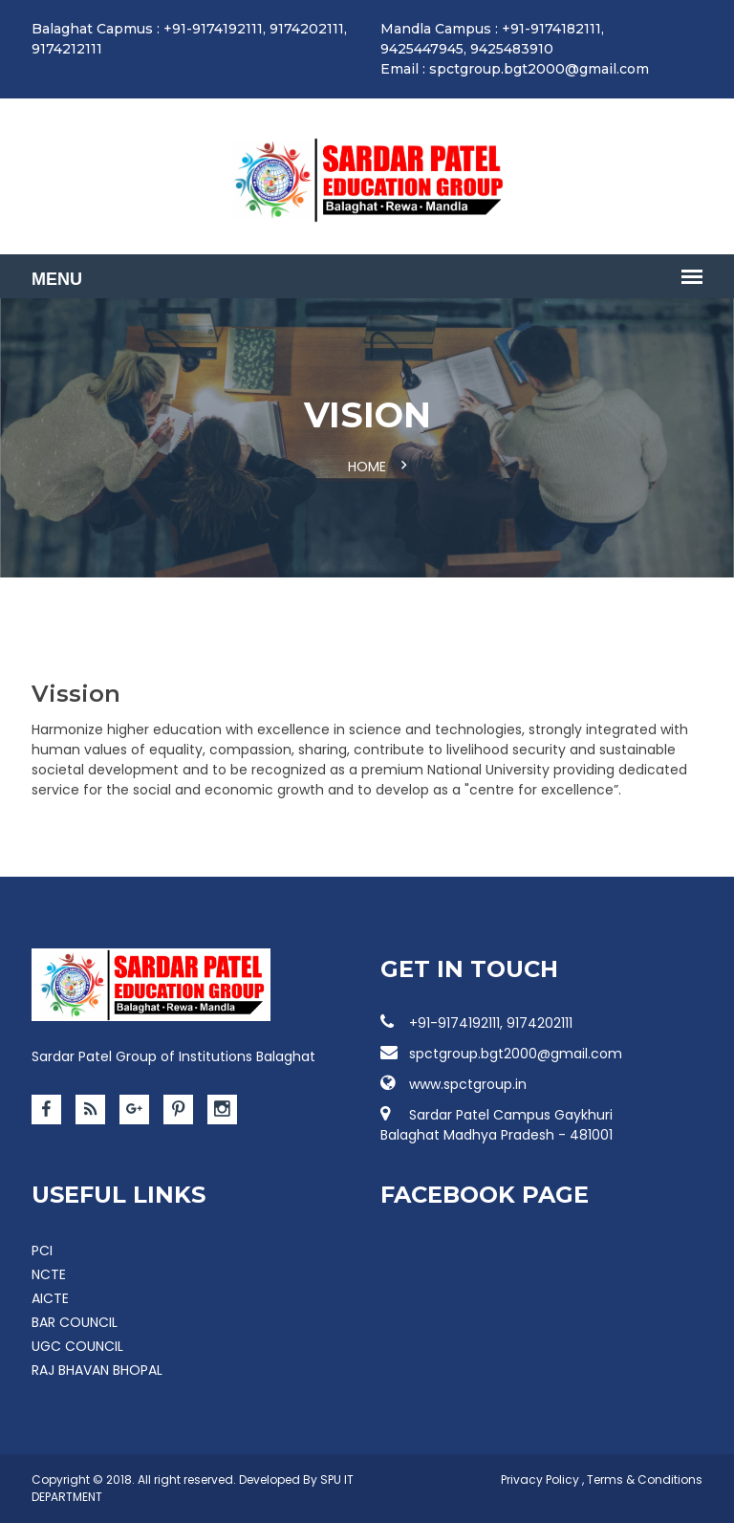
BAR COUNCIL (75, 1322)
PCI (42, 1250)
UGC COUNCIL (77, 1346)
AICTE (50, 1298)
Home (367, 466)
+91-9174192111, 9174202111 (476, 1023)
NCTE (49, 1274)
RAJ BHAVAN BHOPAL (97, 1370)
